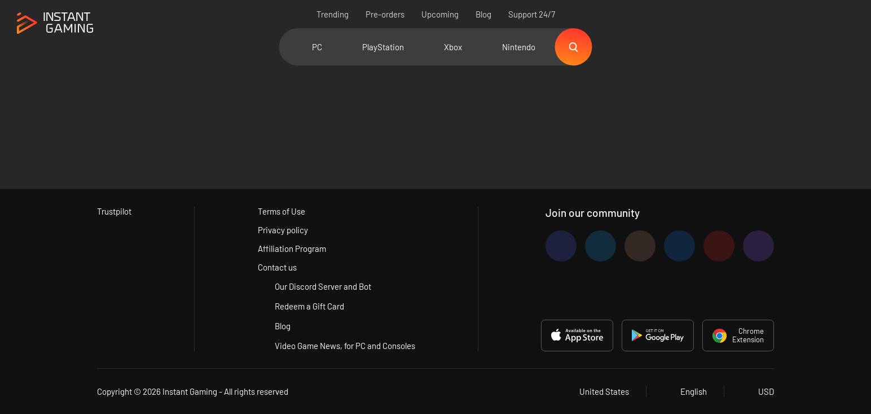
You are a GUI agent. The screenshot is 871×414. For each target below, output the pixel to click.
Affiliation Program (292, 248)
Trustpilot (114, 211)
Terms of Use (281, 211)
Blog (483, 14)
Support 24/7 (531, 14)
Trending (332, 14)
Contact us (277, 267)
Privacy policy (283, 230)
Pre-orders (385, 14)
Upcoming (440, 14)
